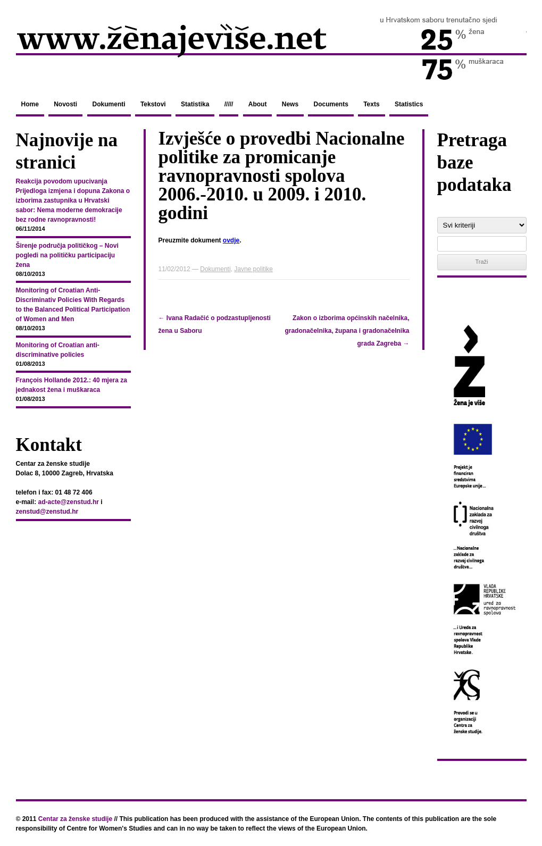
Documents (330, 104)
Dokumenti (109, 104)
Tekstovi (153, 104)
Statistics (409, 104)
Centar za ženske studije (75, 819)
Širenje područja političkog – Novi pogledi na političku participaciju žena (67, 255)
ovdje (231, 240)
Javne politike (253, 269)
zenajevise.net (271, 47)
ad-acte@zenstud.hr (68, 502)
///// (229, 104)
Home (30, 104)
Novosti (65, 104)
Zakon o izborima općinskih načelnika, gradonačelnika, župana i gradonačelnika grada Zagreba (347, 330)
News (290, 104)
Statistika (195, 104)
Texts (371, 104)
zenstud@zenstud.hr (47, 511)
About (257, 104)
